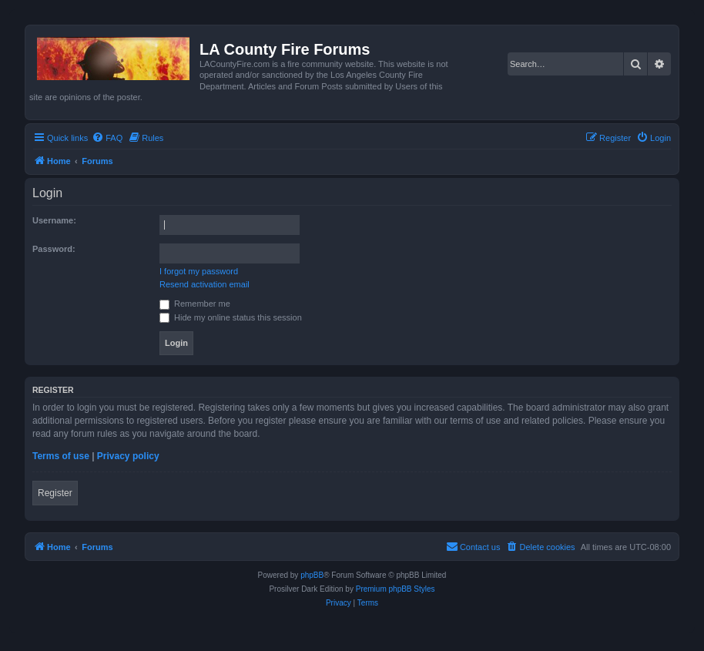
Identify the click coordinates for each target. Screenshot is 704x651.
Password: (53, 248)
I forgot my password (198, 271)
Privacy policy (128, 456)
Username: (54, 220)
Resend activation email (204, 284)
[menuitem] (107, 138)
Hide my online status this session (230, 317)
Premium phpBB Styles (395, 589)
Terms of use (60, 456)
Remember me (194, 303)
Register (55, 493)
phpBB (312, 575)
